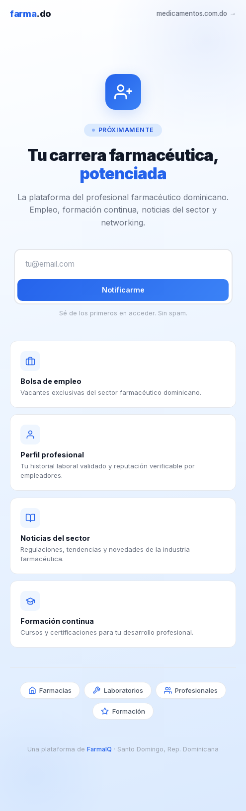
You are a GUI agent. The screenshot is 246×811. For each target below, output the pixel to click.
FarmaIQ (99, 749)
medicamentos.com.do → (196, 13)
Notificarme (123, 290)
